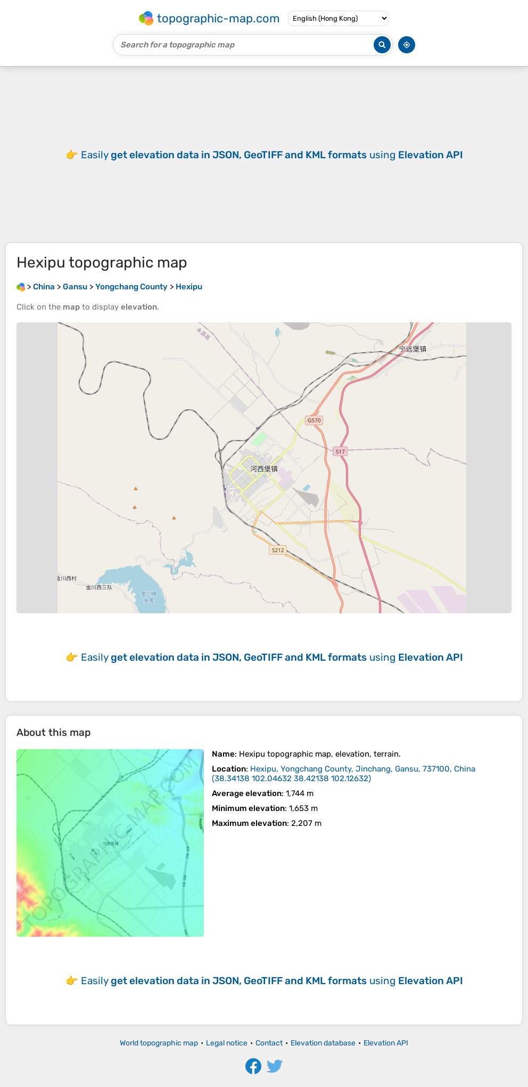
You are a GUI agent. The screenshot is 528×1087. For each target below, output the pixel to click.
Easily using (272, 155)
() (343, 773)
